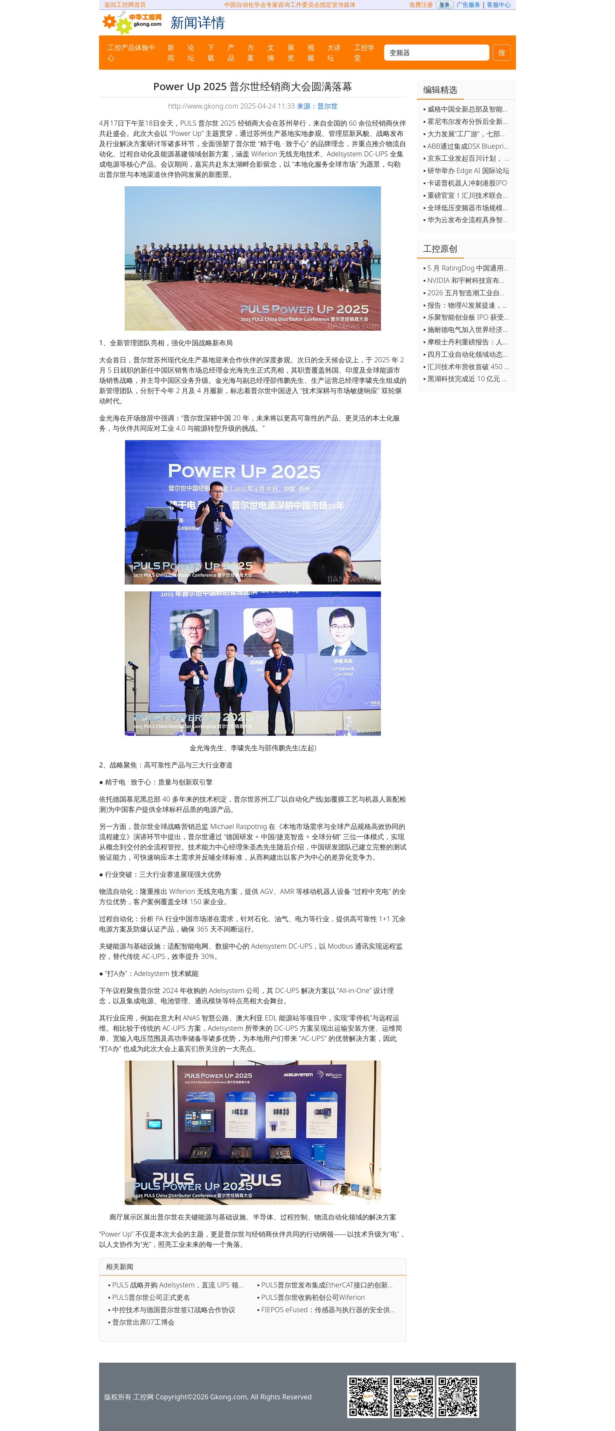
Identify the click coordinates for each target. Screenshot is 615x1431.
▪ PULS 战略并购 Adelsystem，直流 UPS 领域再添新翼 (180, 1285)
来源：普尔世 (317, 106)
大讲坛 (334, 52)
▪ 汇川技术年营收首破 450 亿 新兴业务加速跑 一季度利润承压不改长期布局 (467, 366)
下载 (211, 52)
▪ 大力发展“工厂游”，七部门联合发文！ (467, 133)
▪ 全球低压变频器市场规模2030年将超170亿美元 (467, 207)
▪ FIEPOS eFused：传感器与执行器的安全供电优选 (329, 1309)
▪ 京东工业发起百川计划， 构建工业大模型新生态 (467, 158)
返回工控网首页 (125, 4)
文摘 (270, 52)
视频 (311, 52)
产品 (231, 52)
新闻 (170, 52)
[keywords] (436, 52)
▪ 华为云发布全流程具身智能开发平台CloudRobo (467, 219)
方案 (250, 52)
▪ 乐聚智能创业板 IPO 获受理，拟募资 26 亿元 (467, 317)
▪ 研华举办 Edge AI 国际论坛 (466, 170)
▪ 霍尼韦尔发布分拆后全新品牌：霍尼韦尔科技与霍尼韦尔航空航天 (467, 121)
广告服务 (468, 4)
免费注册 (421, 4)
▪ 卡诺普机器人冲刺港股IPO (465, 183)
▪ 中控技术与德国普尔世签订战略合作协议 (171, 1309)
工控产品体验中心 (131, 52)
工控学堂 (364, 52)
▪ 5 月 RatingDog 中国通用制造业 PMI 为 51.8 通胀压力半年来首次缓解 (467, 268)
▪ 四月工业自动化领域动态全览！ (467, 354)
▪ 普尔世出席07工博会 (141, 1322)
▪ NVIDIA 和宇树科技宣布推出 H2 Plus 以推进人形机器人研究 (467, 280)
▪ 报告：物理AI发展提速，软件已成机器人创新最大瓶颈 (467, 305)
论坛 (190, 52)
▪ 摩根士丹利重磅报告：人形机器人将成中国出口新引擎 (467, 342)
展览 (290, 52)
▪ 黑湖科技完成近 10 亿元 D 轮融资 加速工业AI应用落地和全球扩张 (467, 378)
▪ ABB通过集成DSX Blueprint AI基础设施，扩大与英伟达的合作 (467, 146)
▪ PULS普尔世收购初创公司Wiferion (311, 1297)
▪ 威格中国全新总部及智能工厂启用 (467, 109)
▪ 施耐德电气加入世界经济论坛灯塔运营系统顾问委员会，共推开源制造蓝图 (467, 329)
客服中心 (499, 4)
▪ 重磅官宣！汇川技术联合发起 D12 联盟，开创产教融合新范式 (467, 195)
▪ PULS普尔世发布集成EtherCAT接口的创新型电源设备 (329, 1285)
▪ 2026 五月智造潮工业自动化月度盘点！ (467, 292)
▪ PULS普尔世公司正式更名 (149, 1297)
